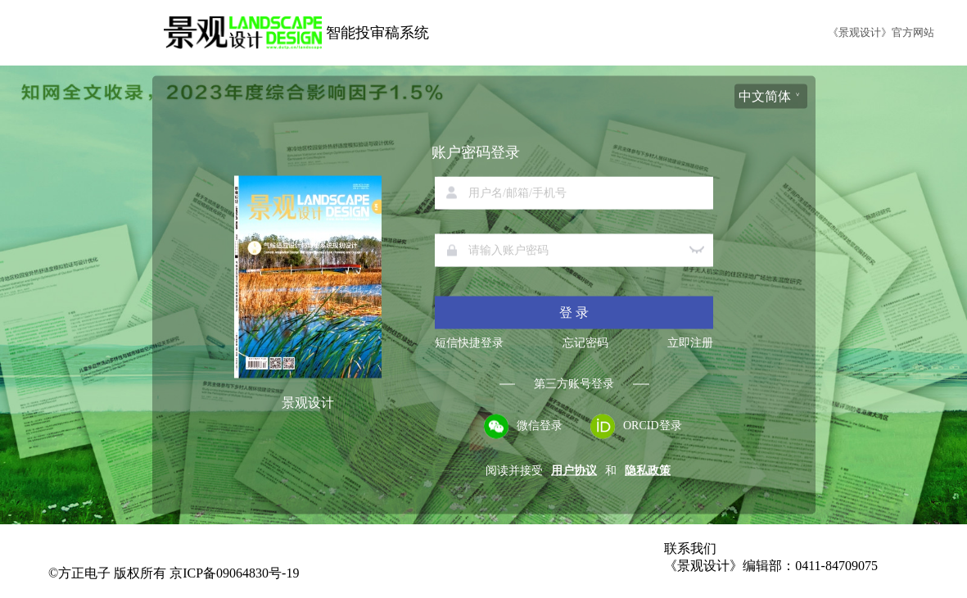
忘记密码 (585, 343)
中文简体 (765, 96)
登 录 (574, 312)
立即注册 (690, 343)
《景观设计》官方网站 (881, 32)
